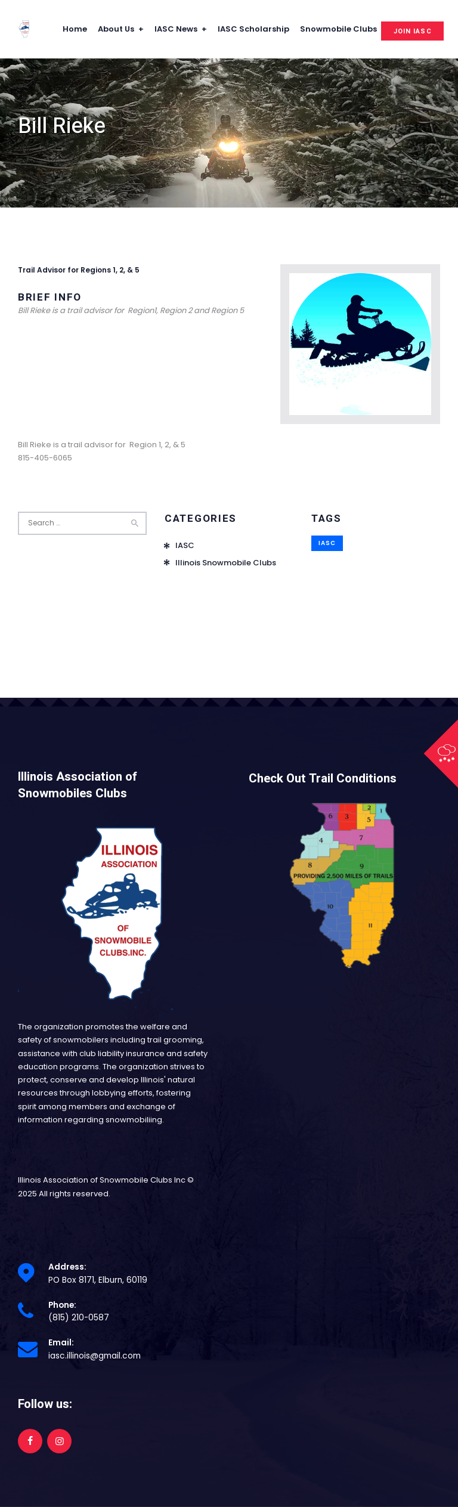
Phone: (62, 1305)
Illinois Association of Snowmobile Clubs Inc (101, 1180)
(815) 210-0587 (78, 1317)
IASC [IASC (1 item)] (327, 543)
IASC (184, 545)
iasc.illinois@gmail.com (94, 1355)
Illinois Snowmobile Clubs (225, 562)
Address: (67, 1267)
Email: (61, 1342)
